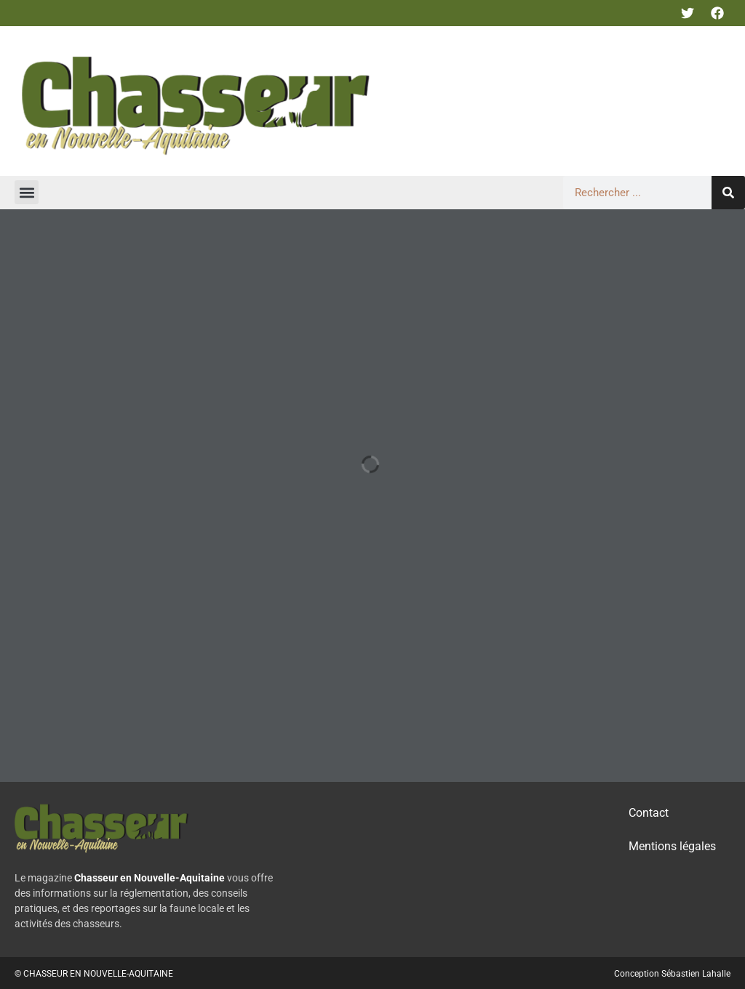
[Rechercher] (728, 192)
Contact (649, 813)
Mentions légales (672, 846)
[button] (27, 192)
